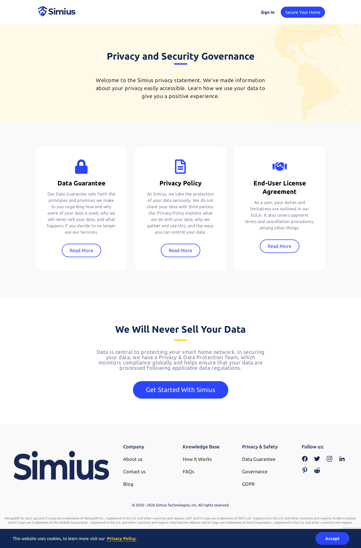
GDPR (248, 484)
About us (132, 459)
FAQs (188, 471)
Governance (255, 471)
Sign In (267, 12)
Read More (81, 250)
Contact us (134, 471)
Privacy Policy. (121, 538)
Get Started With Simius (180, 389)
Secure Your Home (302, 12)
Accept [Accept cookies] (332, 538)
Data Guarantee (258, 459)
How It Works (197, 459)
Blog (128, 484)
